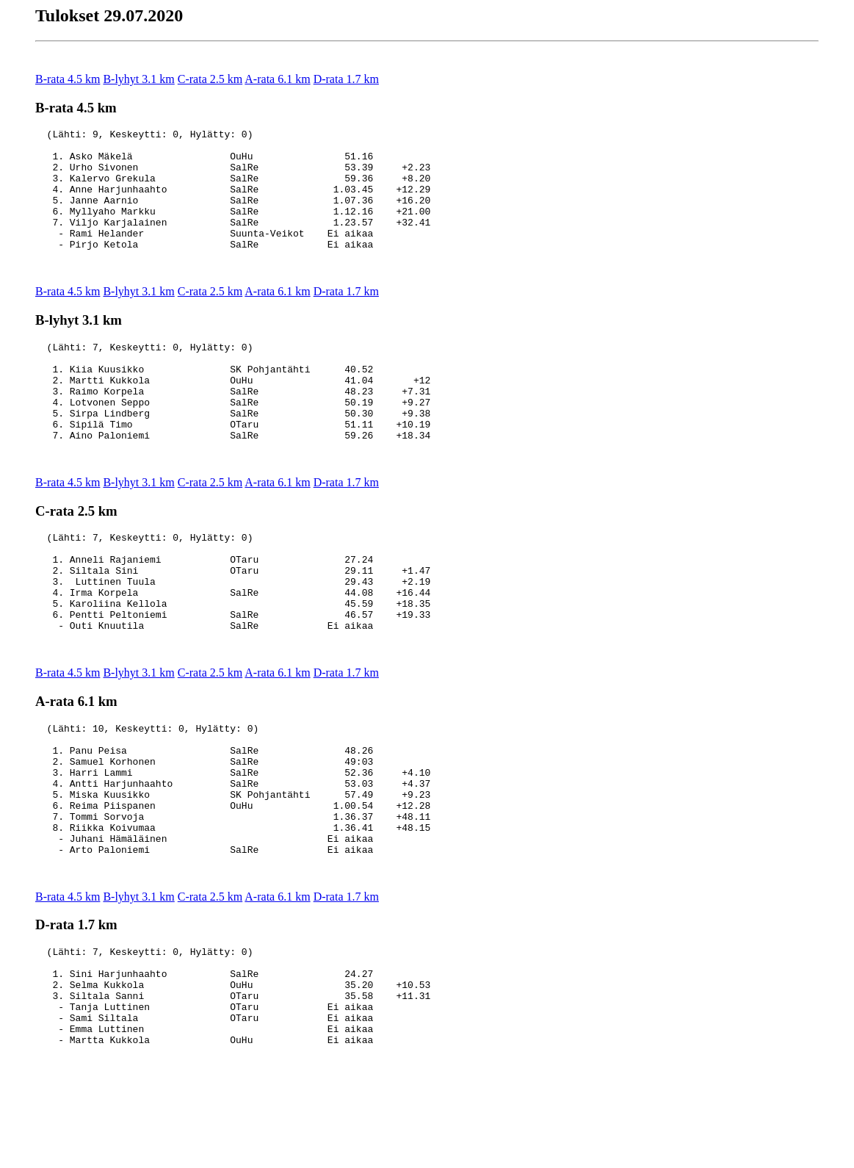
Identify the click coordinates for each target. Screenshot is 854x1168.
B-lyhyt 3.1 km (138, 79)
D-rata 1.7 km (346, 79)
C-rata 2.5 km (210, 79)
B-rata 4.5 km (67, 79)
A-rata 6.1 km (277, 79)
